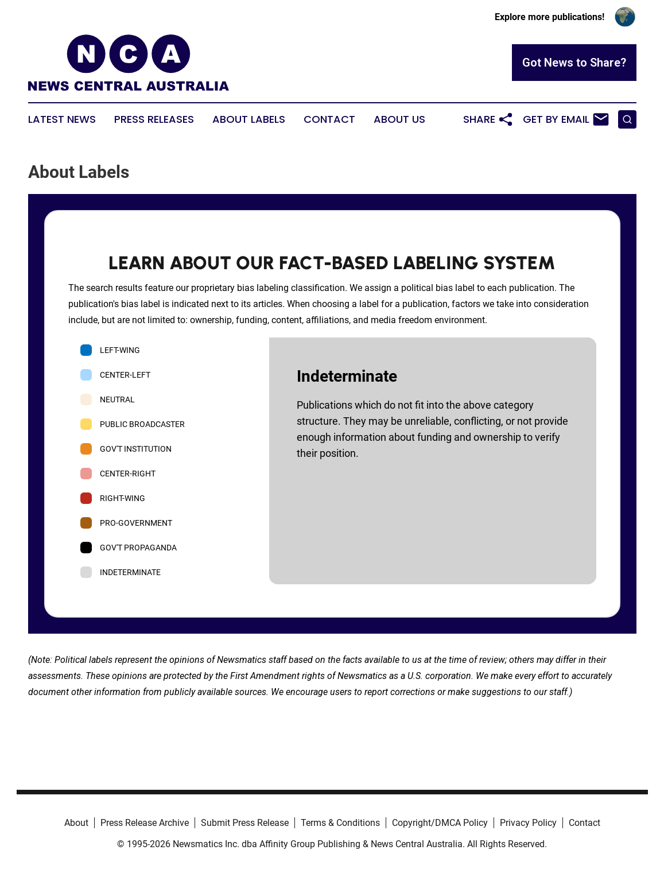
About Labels (248, 119)
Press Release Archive (144, 822)
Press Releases (154, 119)
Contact (329, 119)
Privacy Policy (528, 822)
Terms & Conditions (340, 822)
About (76, 822)
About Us (399, 119)
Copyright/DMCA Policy (440, 822)
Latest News (62, 119)
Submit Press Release (245, 822)
